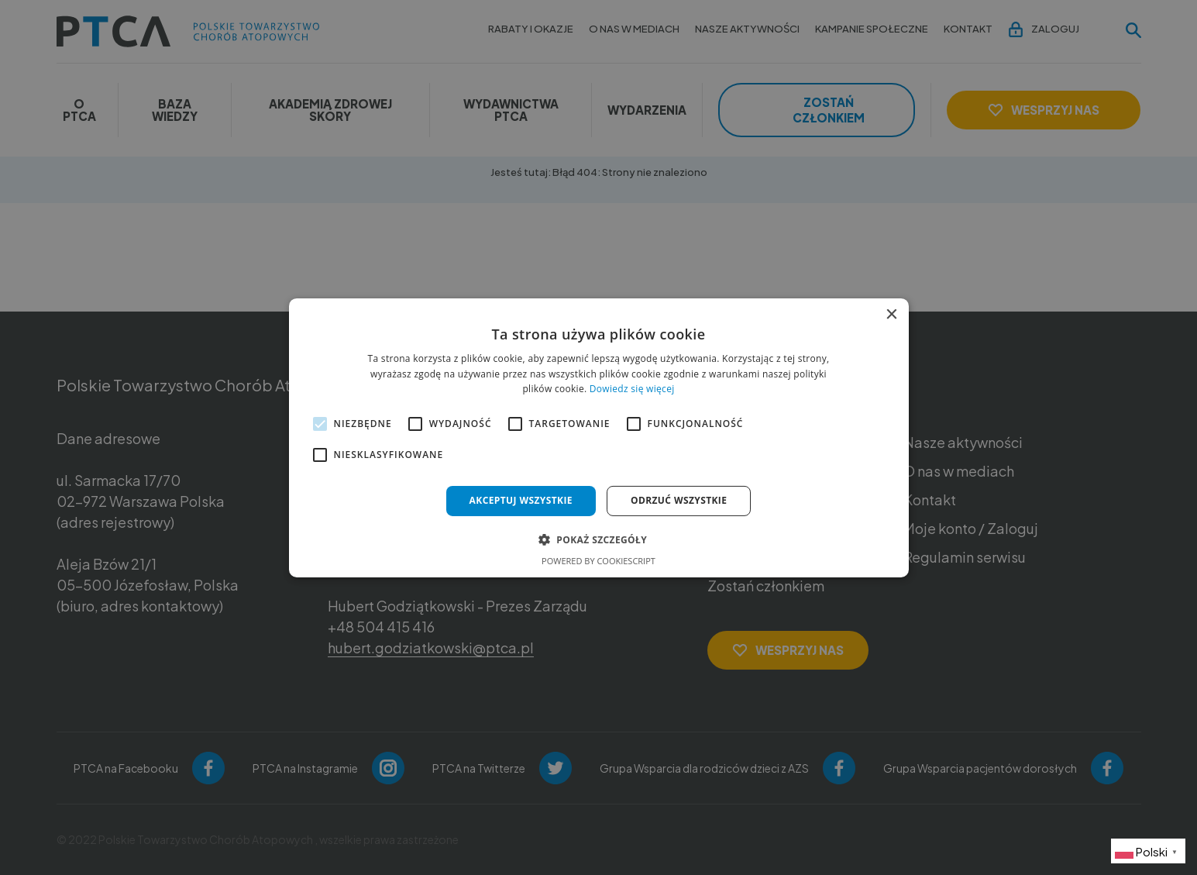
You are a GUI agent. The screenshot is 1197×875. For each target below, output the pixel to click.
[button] (598, 539)
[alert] (598, 437)
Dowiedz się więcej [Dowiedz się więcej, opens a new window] (632, 388)
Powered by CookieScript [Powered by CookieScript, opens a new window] (598, 561)
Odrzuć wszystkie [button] (679, 500)
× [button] (891, 314)
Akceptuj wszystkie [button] (521, 500)
